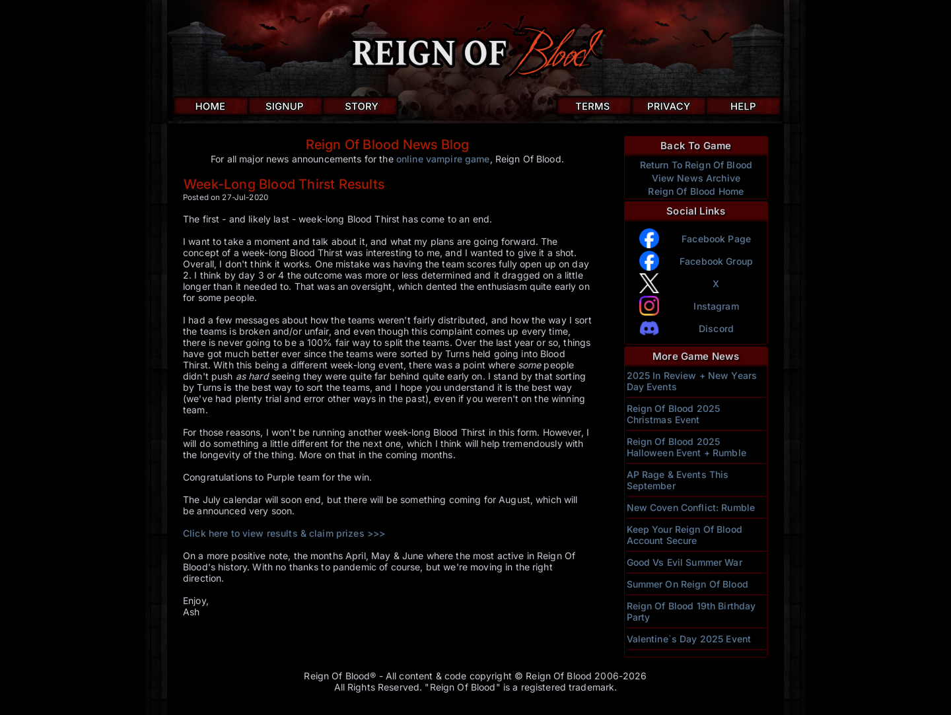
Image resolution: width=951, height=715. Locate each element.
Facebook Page (716, 238)
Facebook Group (716, 261)
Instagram (715, 306)
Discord (716, 328)
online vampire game (443, 158)
